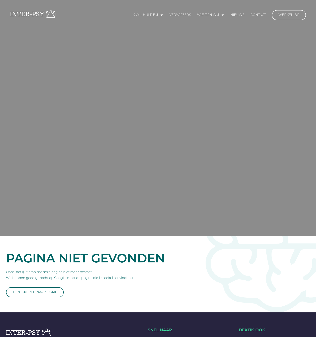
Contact (258, 15)
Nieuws (237, 15)
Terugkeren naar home (34, 292)
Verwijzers (180, 15)
